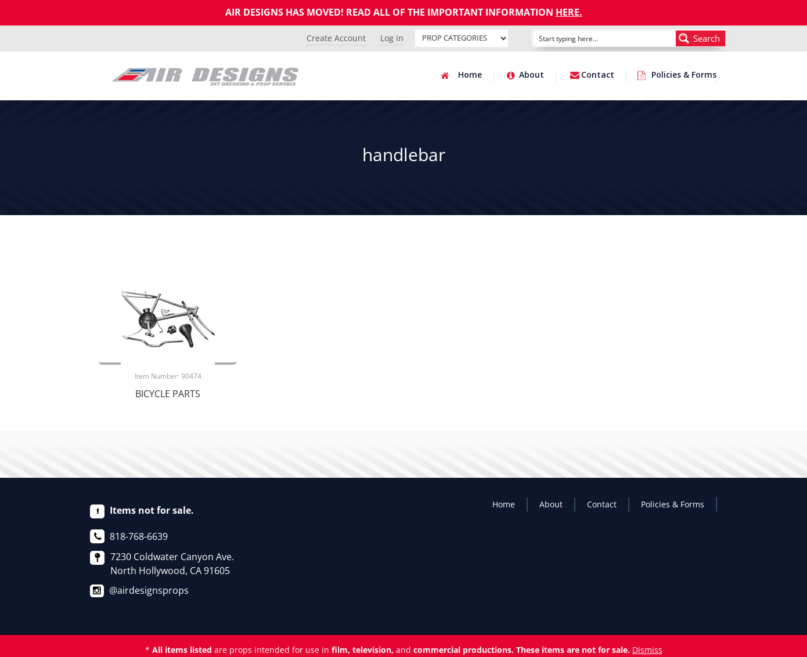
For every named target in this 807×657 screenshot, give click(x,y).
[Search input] (591, 38)
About (531, 75)
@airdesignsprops (149, 590)
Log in (392, 37)
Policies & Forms (683, 75)
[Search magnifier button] (701, 38)
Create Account (336, 37)
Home (470, 75)
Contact (597, 75)
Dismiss (647, 649)
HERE (567, 12)
